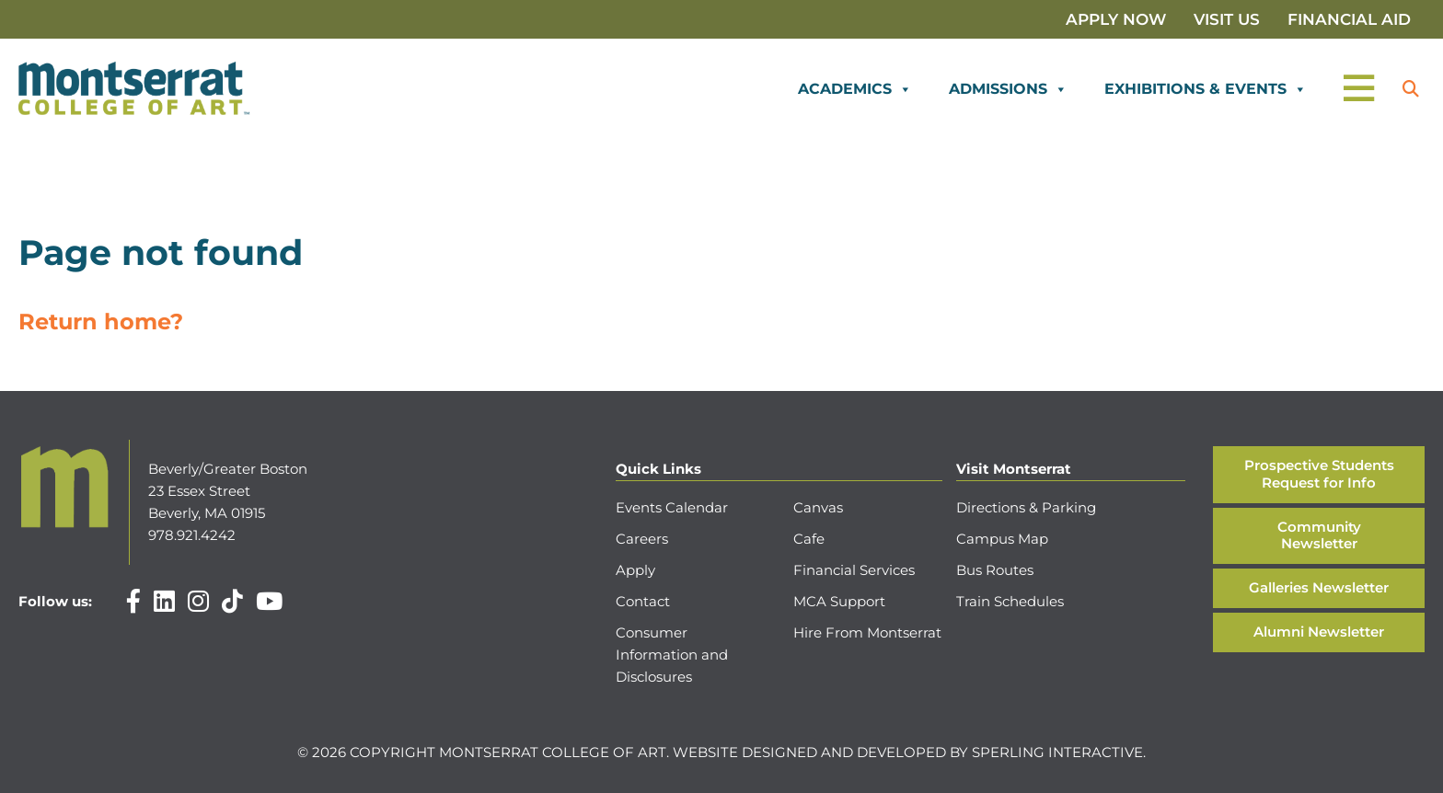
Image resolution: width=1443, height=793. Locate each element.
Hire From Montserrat (867, 632)
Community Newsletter (1319, 535)
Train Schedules (1010, 601)
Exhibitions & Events (1205, 89)
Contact (643, 601)
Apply (635, 570)
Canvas (818, 507)
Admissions (1008, 89)
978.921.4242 (192, 535)
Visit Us (1227, 19)
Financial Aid (1349, 19)
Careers (642, 538)
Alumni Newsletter (1318, 631)
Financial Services (854, 570)
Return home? (100, 321)
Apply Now (1116, 19)
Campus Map (1002, 538)
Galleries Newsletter (1319, 587)
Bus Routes (994, 570)
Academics (855, 89)
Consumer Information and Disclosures (672, 654)
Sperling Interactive (1057, 752)
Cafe (809, 538)
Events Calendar (672, 507)
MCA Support (839, 601)
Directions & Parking (1026, 507)
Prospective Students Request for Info (1319, 473)
